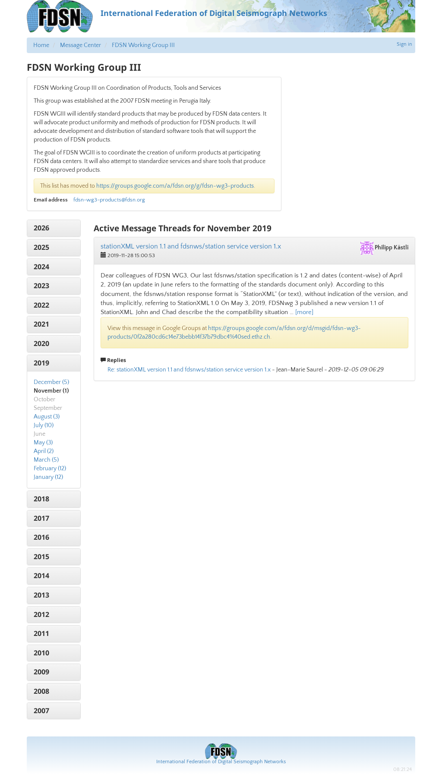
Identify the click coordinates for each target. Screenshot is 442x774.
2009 (41, 671)
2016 (41, 537)
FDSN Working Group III (143, 45)
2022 (41, 305)
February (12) (50, 468)
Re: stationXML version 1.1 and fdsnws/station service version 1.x (189, 369)
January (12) (48, 477)
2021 (41, 324)
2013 (41, 595)
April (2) (44, 451)
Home (41, 45)
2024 (41, 266)
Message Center (80, 45)
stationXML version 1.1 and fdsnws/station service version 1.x (191, 246)
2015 (41, 556)
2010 (41, 653)
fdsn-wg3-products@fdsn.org (109, 200)
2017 (41, 518)
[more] (304, 312)
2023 (41, 285)
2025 (41, 247)
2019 (41, 363)
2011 (41, 633)
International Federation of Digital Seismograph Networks (221, 762)
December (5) (51, 382)
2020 (41, 343)
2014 (41, 575)
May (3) (43, 442)
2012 (41, 614)
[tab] (53, 228)
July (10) (44, 425)
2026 (41, 228)
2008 (41, 691)
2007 (41, 710)
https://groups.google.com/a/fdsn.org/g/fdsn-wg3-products (175, 185)
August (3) (47, 416)
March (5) (46, 459)
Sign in (404, 44)
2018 (41, 498)
